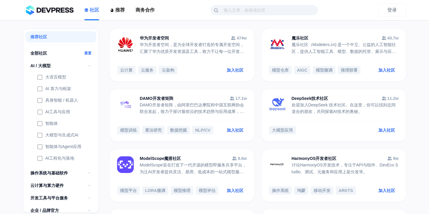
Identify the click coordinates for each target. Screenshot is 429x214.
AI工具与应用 (54, 112)
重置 (87, 53)
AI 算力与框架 (54, 89)
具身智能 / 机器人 (58, 100)
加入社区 (235, 70)
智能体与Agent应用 (59, 147)
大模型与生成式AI (58, 135)
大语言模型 (52, 77)
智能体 (48, 124)
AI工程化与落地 (56, 158)
